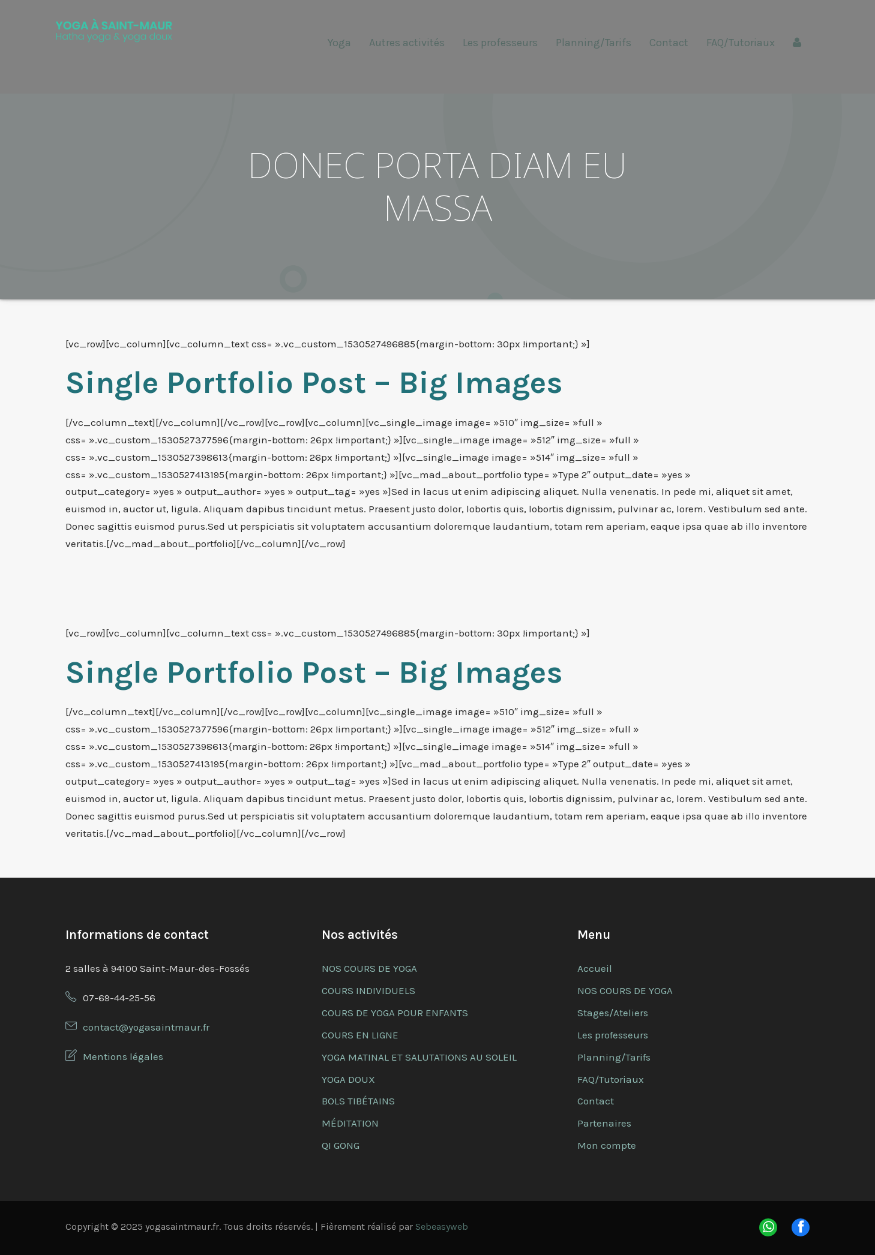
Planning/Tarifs (593, 42)
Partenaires (604, 1123)
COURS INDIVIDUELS (368, 990)
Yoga (339, 42)
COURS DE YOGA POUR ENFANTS (395, 1013)
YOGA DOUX (348, 1079)
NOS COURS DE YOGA (369, 968)
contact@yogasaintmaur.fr (146, 1027)
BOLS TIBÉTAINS (358, 1101)
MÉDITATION (350, 1123)
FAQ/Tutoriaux (740, 42)
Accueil (594, 968)
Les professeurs (500, 42)
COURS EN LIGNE (360, 1035)
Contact (668, 42)
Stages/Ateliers (612, 1013)
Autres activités (407, 42)
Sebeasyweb (441, 1226)
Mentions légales (123, 1056)
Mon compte (606, 1145)
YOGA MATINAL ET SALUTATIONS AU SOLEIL (419, 1057)
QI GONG (340, 1145)
